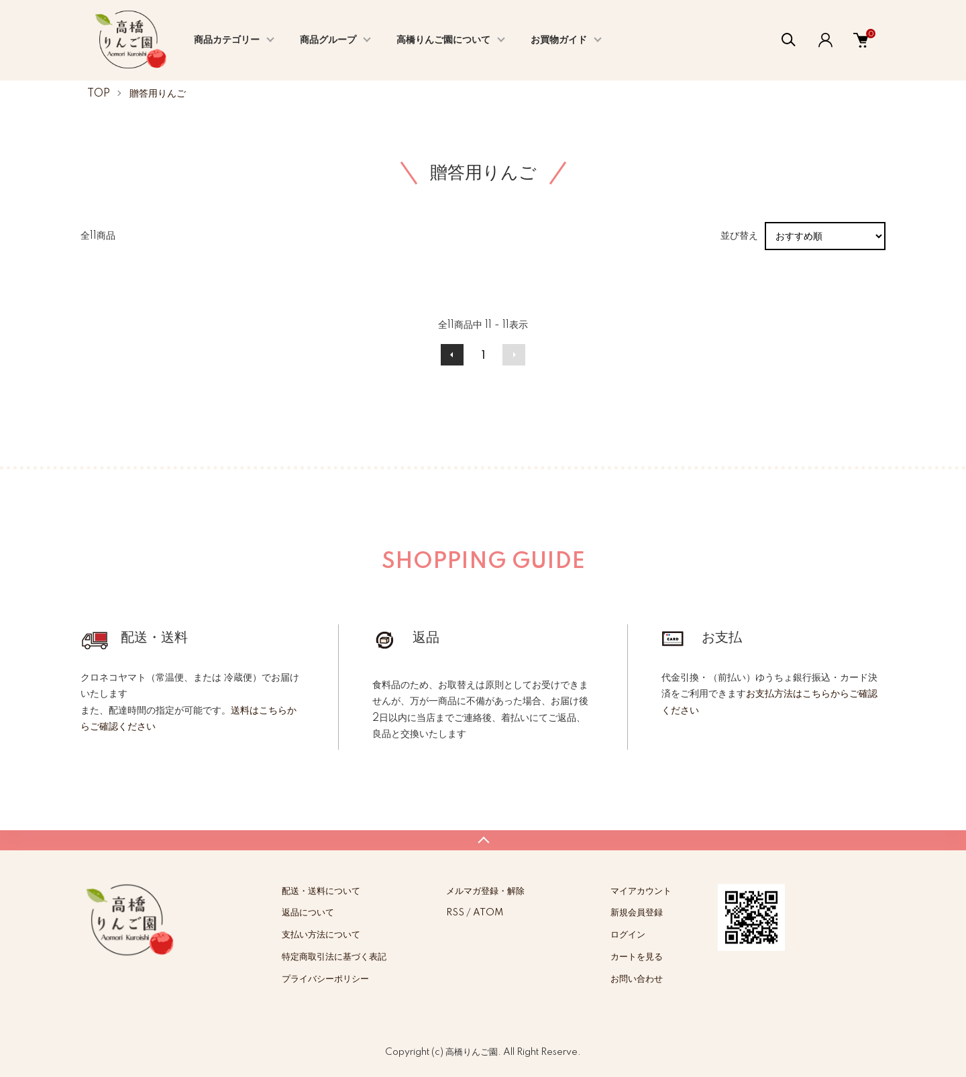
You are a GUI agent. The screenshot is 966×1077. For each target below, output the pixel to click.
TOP (98, 94)
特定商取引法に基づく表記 (334, 957)
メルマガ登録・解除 (485, 891)
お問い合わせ (636, 979)
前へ (452, 354)
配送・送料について (321, 891)
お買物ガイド (559, 40)
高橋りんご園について (443, 40)
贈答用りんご (157, 94)
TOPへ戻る (483, 840)
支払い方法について (321, 935)
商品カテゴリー (227, 40)
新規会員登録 (636, 912)
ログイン (627, 935)
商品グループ (328, 40)
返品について (308, 912)
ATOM (488, 912)
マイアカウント (641, 891)
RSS (455, 912)
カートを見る (636, 957)
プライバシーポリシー (325, 979)
